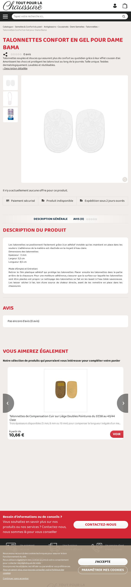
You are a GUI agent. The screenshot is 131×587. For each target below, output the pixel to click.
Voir (117, 434)
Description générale (51, 219)
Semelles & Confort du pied (28, 27)
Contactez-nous (100, 524)
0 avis (27, 54)
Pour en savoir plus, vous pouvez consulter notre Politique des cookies (33, 571)
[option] (10, 82)
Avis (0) (85, 219)
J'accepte (102, 562)
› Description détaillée (15, 68)
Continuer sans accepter (16, 578)
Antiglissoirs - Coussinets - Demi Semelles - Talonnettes (70, 27)
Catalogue (8, 27)
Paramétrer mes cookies (103, 570)
